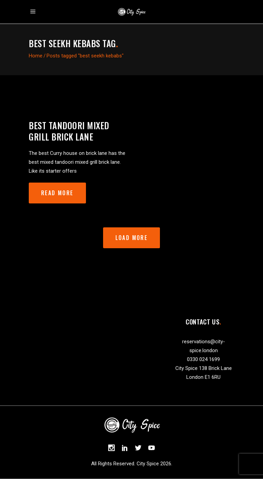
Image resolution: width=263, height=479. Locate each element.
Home (35, 56)
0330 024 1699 (203, 359)
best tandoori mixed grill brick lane (69, 131)
